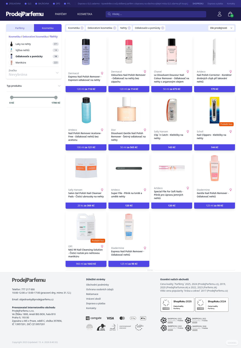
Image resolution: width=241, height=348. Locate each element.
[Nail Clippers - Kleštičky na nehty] (214, 110)
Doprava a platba (215, 3)
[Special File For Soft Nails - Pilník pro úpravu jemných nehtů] (171, 168)
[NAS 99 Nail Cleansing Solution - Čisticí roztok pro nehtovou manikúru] (86, 226)
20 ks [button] (86, 205)
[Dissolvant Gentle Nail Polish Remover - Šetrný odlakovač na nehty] (129, 110)
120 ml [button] (86, 89)
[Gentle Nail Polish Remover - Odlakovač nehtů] (214, 168)
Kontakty (231, 3)
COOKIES (232, 343)
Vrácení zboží (93, 298)
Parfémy (61, 14)
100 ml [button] (86, 147)
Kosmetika (84, 14)
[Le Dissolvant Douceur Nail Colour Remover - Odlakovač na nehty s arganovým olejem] (171, 51)
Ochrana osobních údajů (99, 289)
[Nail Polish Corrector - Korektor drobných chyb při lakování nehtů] (214, 51)
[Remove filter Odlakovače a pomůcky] (162, 28)
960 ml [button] (86, 263)
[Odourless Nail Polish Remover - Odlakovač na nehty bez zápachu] (129, 51)
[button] (214, 89)
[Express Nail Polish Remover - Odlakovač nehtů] (129, 226)
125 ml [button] (214, 205)
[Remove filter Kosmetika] (82, 28)
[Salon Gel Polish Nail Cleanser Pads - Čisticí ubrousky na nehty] (86, 168)
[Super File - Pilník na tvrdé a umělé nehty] (129, 168)
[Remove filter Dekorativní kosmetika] (114, 28)
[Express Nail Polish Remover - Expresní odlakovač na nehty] (86, 51)
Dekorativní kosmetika (35, 36)
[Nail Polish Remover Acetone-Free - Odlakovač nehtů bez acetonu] (86, 110)
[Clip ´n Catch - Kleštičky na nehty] (171, 110)
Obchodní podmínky (97, 284)
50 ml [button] (171, 89)
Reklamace (92, 294)
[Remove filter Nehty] (129, 28)
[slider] (11, 97)
